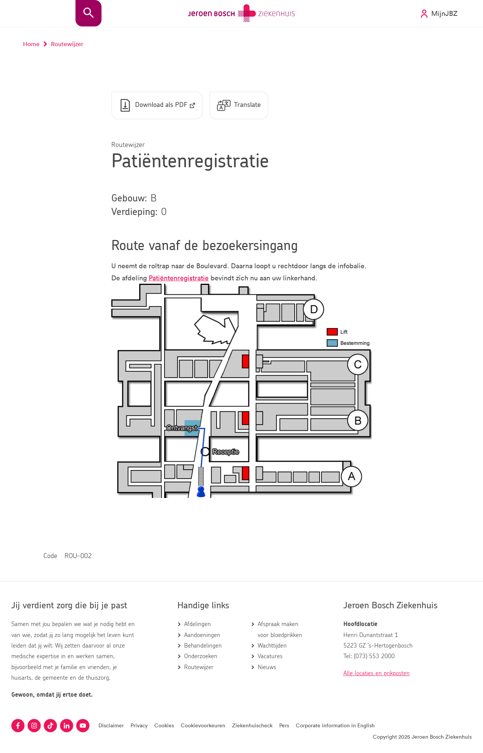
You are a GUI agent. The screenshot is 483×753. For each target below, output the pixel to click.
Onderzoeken (200, 656)
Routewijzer (199, 667)
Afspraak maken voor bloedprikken (280, 629)
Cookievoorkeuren (203, 725)
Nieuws (267, 667)
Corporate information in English (335, 725)
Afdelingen (197, 624)
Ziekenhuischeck (252, 725)
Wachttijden (272, 646)
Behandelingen (203, 646)
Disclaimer (111, 725)
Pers (284, 725)
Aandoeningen (202, 635)
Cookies (164, 725)
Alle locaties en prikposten (376, 673)
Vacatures (270, 656)
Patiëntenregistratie (179, 277)
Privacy (139, 725)
